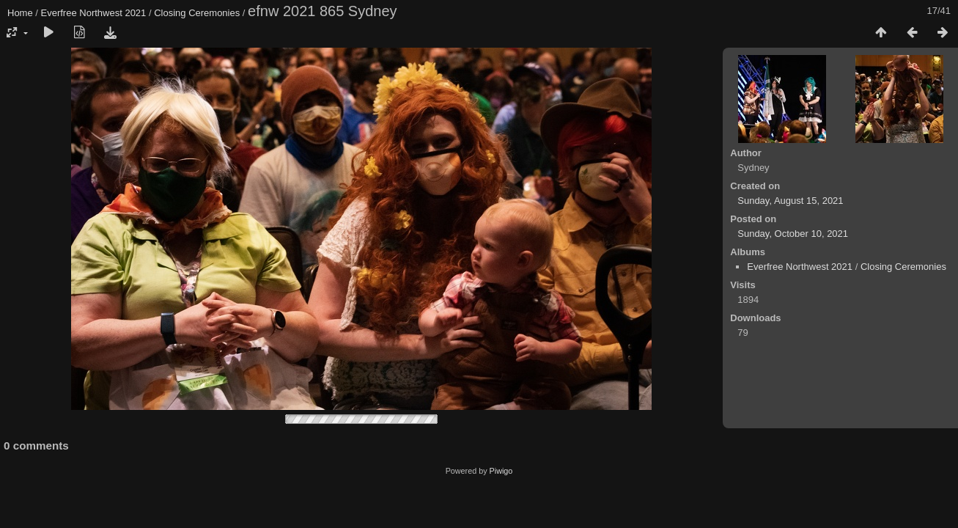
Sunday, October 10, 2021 (792, 233)
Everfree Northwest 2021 (94, 12)
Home (20, 12)
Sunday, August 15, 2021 (790, 200)
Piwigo (501, 470)
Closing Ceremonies (197, 12)
